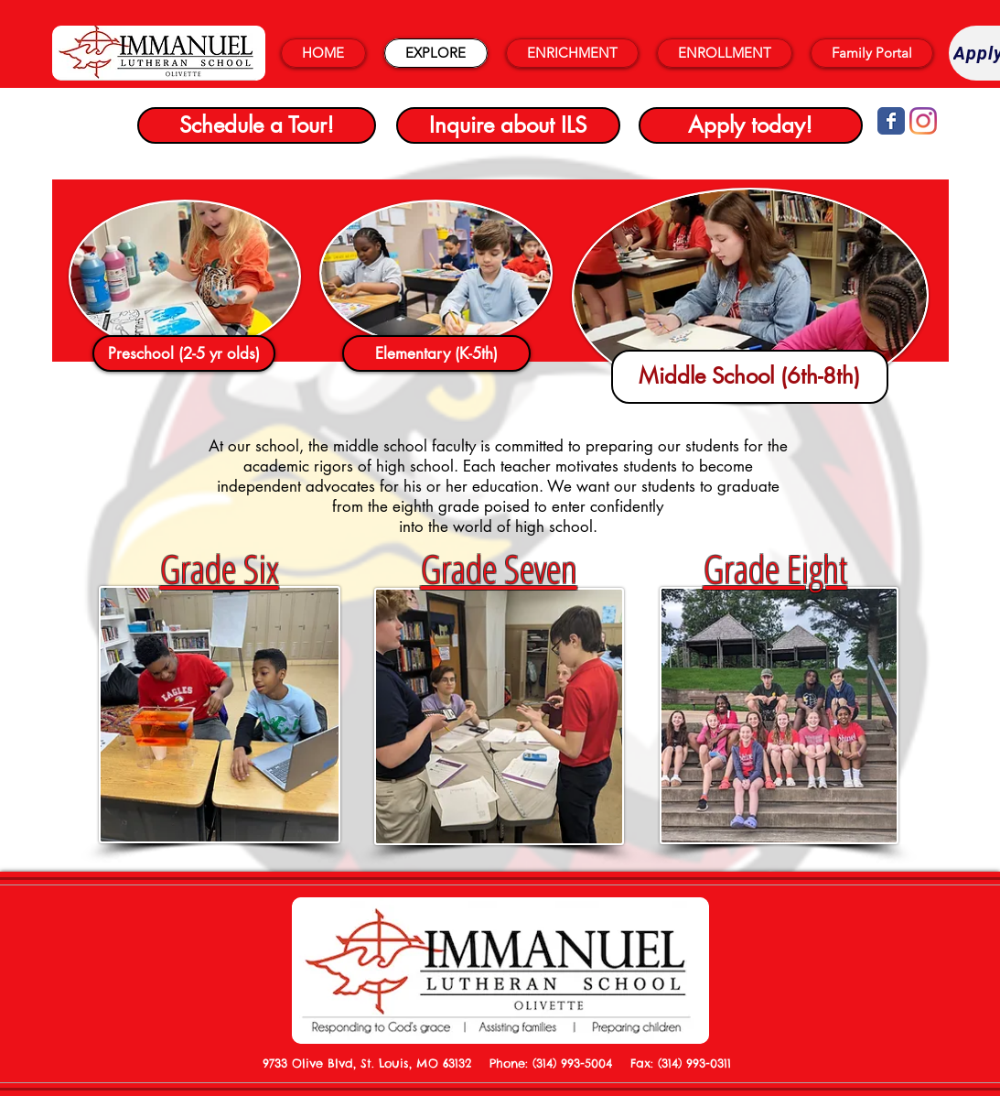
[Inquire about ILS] (508, 125)
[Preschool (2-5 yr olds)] (183, 353)
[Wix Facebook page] (891, 121)
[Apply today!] (751, 125)
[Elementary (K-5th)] (436, 353)
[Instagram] (923, 121)
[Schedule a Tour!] (256, 125)
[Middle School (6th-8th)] (749, 377)
